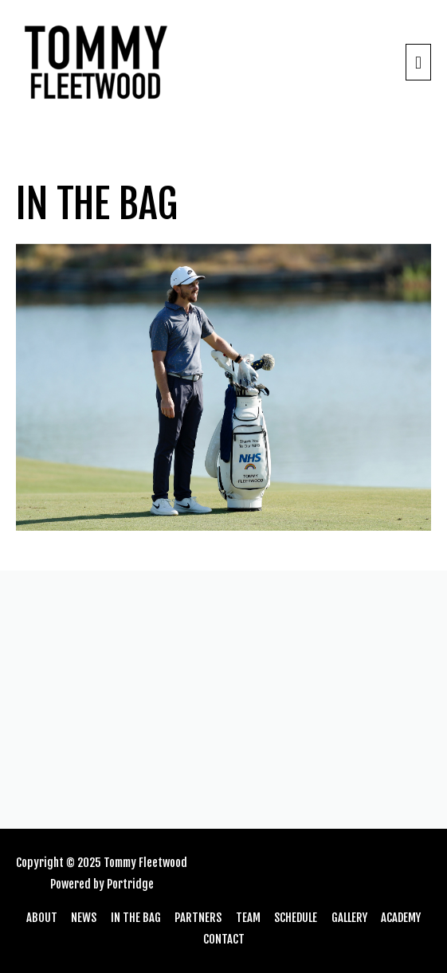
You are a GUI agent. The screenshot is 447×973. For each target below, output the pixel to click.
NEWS (83, 917)
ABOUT (41, 917)
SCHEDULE (295, 917)
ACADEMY (401, 917)
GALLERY (349, 917)
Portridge (130, 884)
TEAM (248, 917)
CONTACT (224, 939)
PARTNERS (198, 917)
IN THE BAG (136, 917)
